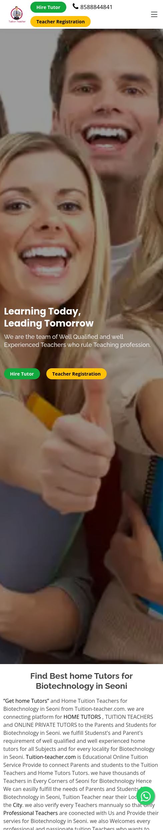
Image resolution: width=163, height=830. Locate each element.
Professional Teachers (30, 813)
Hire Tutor (48, 7)
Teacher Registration (60, 21)
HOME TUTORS (82, 716)
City (17, 805)
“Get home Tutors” (26, 700)
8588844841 (93, 7)
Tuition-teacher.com (51, 757)
